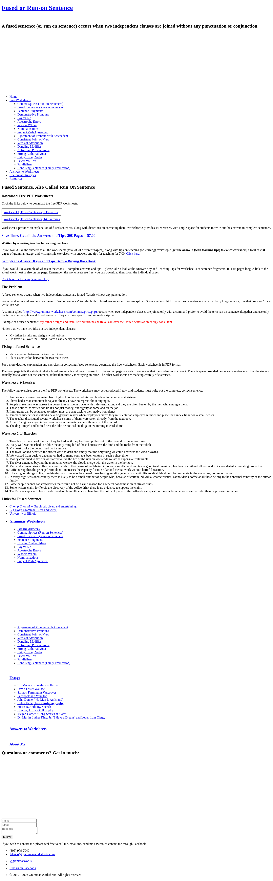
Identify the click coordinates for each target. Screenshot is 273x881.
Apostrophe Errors (29, 121)
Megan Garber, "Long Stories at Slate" (41, 714)
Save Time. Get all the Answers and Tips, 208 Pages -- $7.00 (48, 235)
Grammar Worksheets (27, 521)
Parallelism (24, 164)
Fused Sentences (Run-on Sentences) (40, 107)
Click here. (133, 253)
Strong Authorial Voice (32, 153)
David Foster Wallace (31, 689)
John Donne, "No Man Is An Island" (40, 699)
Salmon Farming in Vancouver (36, 692)
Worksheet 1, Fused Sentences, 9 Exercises (31, 212)
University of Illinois (23, 513)
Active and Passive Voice (33, 150)
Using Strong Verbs (29, 157)
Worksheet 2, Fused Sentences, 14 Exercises (32, 219)
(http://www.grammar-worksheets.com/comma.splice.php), (60, 311)
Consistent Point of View (33, 139)
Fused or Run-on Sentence (37, 7)
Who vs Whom (27, 125)
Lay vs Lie (24, 118)
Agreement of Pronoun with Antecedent (42, 136)
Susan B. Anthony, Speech (34, 706)
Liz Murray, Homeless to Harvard (38, 685)
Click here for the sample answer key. (25, 279)
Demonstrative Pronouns (33, 114)
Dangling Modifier (29, 146)
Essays (15, 678)
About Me (18, 744)
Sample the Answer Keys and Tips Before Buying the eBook (49, 261)
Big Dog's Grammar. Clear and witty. (33, 510)
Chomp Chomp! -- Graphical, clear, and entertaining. (43, 506)
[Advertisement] (120, 64)
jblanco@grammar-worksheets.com (32, 855)
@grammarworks (21, 862)
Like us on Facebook (23, 869)
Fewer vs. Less (26, 160)
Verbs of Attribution (30, 143)
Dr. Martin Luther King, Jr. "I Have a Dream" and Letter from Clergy (61, 717)
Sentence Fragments (30, 111)
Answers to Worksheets (28, 729)
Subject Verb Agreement (32, 132)
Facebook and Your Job (32, 696)
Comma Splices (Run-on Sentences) (40, 103)
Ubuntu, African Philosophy (35, 710)
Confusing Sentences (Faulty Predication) (43, 168)
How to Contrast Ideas (31, 543)
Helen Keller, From (40, 703)
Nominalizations (27, 128)
